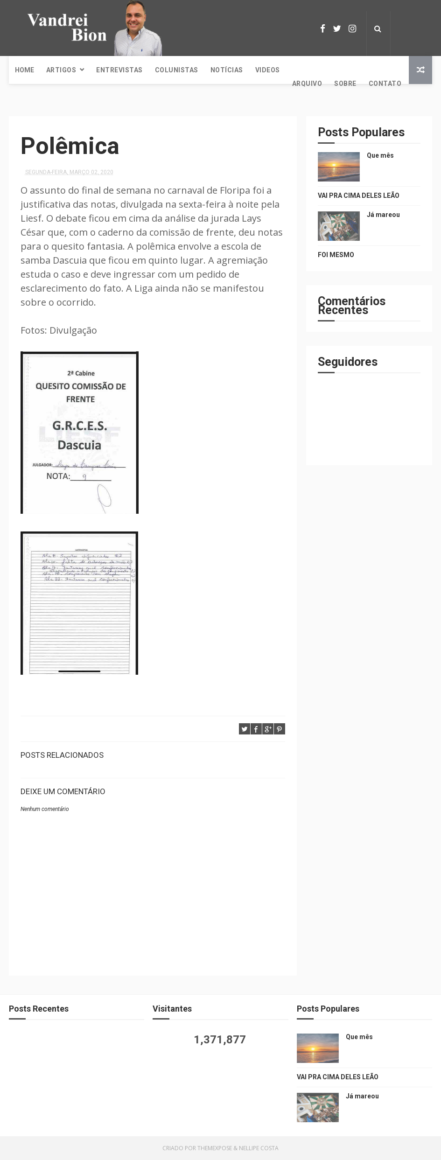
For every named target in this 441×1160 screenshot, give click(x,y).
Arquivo (307, 83)
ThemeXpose (214, 1148)
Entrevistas (119, 70)
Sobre (345, 83)
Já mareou (383, 214)
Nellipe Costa (259, 1148)
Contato (385, 83)
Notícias (226, 70)
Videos (267, 70)
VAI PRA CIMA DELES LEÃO (358, 195)
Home (24, 70)
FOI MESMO (336, 255)
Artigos (61, 70)
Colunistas (176, 70)
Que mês (380, 155)
